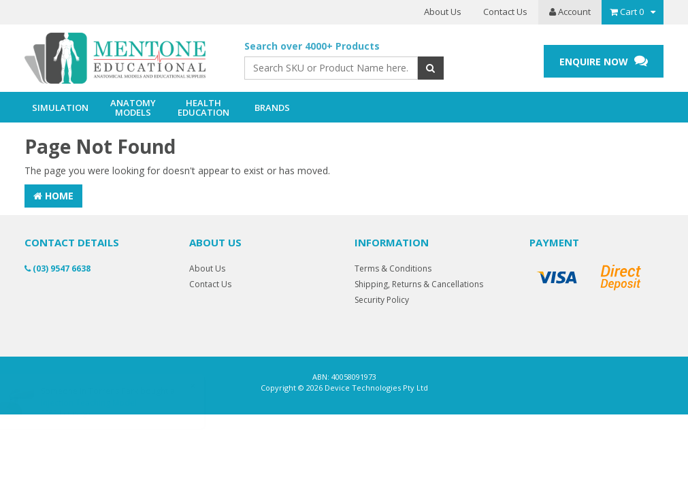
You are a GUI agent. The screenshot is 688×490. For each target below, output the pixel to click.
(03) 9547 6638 (57, 268)
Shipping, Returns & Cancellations (419, 284)
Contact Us (505, 11)
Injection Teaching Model (102, 402)
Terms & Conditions (393, 268)
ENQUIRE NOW (603, 61)
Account (570, 11)
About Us (442, 11)
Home (53, 195)
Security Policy (382, 300)
